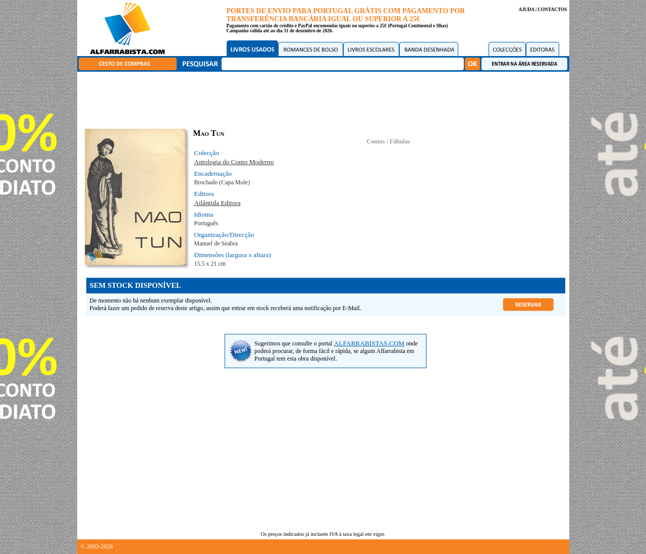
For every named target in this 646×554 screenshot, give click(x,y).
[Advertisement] (325, 98)
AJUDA (526, 9)
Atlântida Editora (217, 203)
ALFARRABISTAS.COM (369, 343)
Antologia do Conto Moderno (234, 162)
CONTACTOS (552, 9)
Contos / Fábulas (388, 141)
